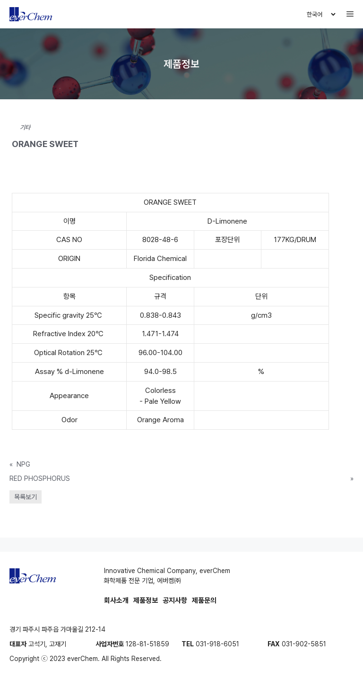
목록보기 (25, 497)
